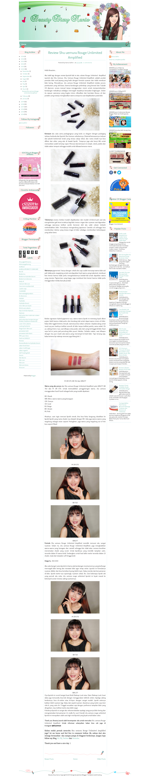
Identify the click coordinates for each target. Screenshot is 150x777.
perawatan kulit (24, 331)
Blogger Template (87, 775)
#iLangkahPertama (25, 262)
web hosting (98, 775)
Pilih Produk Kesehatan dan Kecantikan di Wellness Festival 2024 (124, 332)
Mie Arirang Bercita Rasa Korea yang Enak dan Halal (125, 256)
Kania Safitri (115, 56)
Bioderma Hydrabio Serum (27, 276)
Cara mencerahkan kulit (26, 286)
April (24, 86)
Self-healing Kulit (24, 353)
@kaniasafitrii (23, 123)
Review (21, 341)
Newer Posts (49, 759)
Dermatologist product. (26, 293)
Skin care (22, 360)
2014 (22, 114)
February (25, 96)
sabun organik (23, 350)
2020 (23, 69)
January (25, 99)
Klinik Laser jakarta (24, 308)
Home (23, 44)
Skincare (22, 363)
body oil (21, 281)
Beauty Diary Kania (54, 775)
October (25, 74)
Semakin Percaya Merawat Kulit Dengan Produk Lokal (124, 275)
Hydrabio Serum (24, 303)
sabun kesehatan (24, 345)
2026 (22, 56)
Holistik (21, 298)
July (24, 81)
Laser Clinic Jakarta (25, 324)
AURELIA (22, 267)
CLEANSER (22, 291)
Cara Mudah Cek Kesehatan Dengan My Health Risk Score (125, 312)
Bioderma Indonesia (25, 279)
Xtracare (22, 367)
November (26, 71)
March (25, 89)
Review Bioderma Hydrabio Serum (29, 343)
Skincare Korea (23, 365)
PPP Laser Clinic (24, 336)
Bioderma (22, 274)
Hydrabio (22, 301)
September (26, 76)
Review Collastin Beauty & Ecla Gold (124, 368)
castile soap (22, 289)
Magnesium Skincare (25, 328)
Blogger (33, 376)
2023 (22, 61)
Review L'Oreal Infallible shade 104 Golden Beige (124, 387)
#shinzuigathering (25, 264)
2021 (22, 66)
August (25, 79)
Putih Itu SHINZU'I (24, 338)
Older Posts (101, 759)
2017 (22, 107)
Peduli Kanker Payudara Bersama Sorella (124, 293)
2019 (22, 102)
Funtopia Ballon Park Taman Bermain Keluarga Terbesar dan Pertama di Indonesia (124, 407)
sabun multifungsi (24, 348)
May (24, 84)
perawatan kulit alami (25, 333)
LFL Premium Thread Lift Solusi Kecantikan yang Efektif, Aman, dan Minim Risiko (124, 351)
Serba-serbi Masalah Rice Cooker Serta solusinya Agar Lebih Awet (123, 237)
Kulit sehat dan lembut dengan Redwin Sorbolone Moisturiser (28, 320)
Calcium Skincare (24, 284)
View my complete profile (117, 59)
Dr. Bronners (23, 296)
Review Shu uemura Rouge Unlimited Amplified (30, 92)
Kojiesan (21, 313)
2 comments (87, 63)
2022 (22, 64)
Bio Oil (21, 272)
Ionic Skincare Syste (25, 306)
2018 (22, 104)
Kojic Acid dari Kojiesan (26, 310)
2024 (22, 59)
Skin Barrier (22, 358)
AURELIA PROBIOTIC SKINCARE (28, 269)
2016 (22, 109)
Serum (21, 355)
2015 (22, 112)
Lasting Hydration (24, 326)
